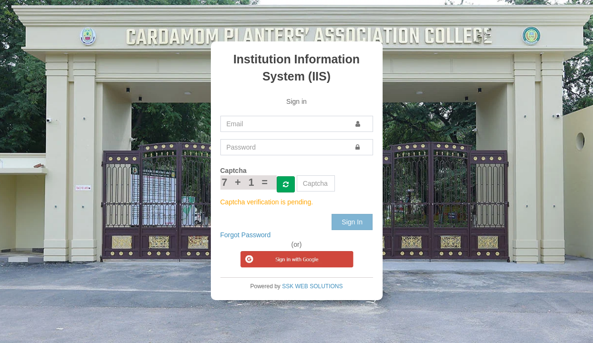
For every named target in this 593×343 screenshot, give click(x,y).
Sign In (352, 222)
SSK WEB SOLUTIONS (312, 286)
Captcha (233, 170)
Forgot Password (245, 235)
